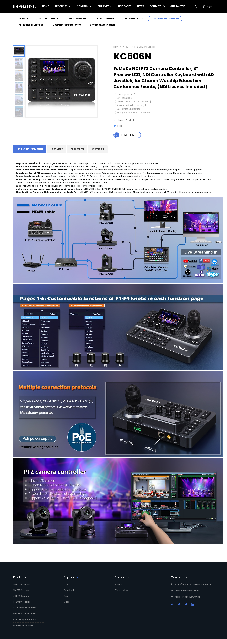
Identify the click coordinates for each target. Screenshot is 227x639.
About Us (119, 584)
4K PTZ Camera (104, 19)
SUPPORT (103, 6)
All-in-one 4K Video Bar (30, 25)
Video (66, 601)
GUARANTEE (177, 6)
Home (117, 46)
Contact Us (180, 577)
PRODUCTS (61, 6)
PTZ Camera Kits (132, 19)
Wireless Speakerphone (67, 25)
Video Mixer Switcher (102, 25)
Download (69, 590)
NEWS (140, 6)
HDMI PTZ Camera (47, 19)
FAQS (66, 584)
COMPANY (83, 6)
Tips (66, 596)
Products (127, 46)
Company (123, 577)
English (208, 6)
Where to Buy (121, 590)
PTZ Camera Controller (165, 19)
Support (71, 577)
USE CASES (124, 6)
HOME (45, 6)
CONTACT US (157, 6)
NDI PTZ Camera (76, 19)
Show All (22, 19)
